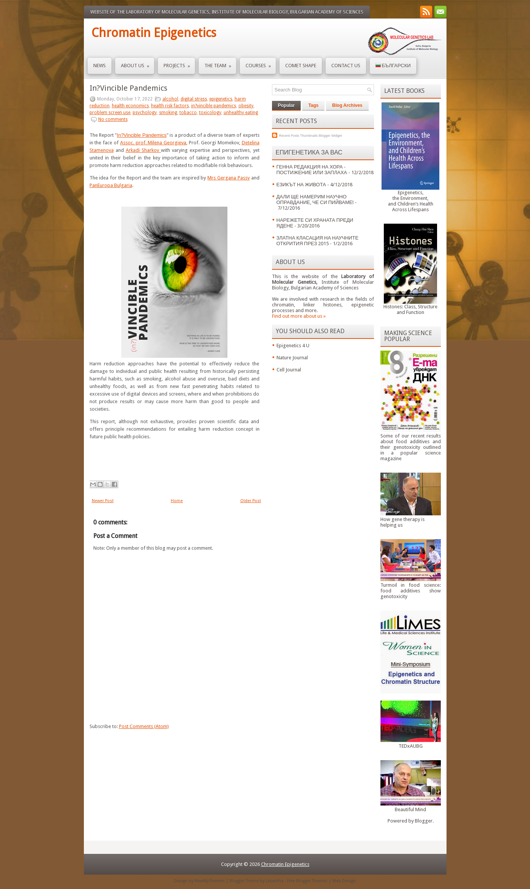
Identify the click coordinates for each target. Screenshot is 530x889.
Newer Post (103, 500)
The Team (220, 63)
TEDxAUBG (411, 746)
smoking (168, 112)
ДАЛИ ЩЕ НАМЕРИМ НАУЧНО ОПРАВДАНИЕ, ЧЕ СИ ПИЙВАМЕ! (315, 199)
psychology (145, 112)
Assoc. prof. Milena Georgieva (153, 142)
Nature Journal (292, 357)
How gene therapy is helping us (402, 522)
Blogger (424, 821)
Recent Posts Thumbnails (298, 136)
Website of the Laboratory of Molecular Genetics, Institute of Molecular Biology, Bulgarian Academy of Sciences (226, 12)
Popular (286, 105)
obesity (245, 105)
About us (137, 63)
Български (393, 65)
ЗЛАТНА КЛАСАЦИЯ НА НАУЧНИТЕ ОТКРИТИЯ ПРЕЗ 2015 (317, 240)
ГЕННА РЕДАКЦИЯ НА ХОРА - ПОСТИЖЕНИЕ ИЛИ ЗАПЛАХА (312, 169)
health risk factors (170, 105)
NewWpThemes (210, 880)
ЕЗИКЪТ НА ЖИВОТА (301, 184)
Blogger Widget (330, 136)
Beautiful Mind (410, 809)
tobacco (188, 112)
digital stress (194, 99)
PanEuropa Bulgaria (111, 185)
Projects (179, 63)
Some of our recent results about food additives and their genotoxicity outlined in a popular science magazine (410, 447)
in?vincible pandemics (213, 105)
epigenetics (220, 99)
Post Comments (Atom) (144, 726)
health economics (130, 105)
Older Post (250, 500)
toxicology (210, 112)
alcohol (170, 99)
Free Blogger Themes (307, 880)
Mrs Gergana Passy (228, 178)
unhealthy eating (241, 112)
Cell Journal (289, 370)
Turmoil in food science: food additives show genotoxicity (410, 590)
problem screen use (110, 112)
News (99, 65)
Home (177, 500)
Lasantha (274, 880)
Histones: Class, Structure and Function (410, 309)
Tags (313, 105)
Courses (261, 63)
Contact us (345, 65)
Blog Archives (347, 105)
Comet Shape (300, 65)
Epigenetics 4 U (293, 345)
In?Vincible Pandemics (128, 88)
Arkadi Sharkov (143, 150)
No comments (113, 119)
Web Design (344, 880)
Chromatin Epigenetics (153, 33)
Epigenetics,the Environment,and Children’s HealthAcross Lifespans (410, 201)
